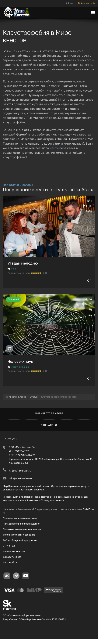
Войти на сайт (86, 3)
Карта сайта (10, 562)
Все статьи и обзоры (18, 185)
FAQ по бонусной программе (20, 540)
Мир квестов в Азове (49, 413)
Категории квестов (14, 551)
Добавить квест (12, 556)
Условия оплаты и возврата (19, 534)
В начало (49, 425)
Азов (69, 3)
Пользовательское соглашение (21, 523)
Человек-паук (20, 361)
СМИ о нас (9, 545)
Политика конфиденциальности (22, 529)
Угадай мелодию (23, 263)
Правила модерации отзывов (20, 518)
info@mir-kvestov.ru (20, 478)
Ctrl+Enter (89, 509)
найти (54, 148)
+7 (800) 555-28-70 (20, 470)
